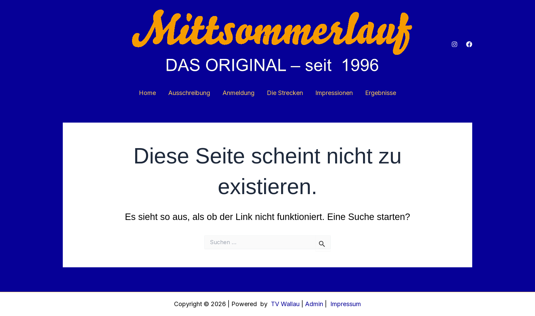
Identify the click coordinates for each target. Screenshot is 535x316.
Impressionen (334, 92)
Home (147, 92)
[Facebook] (469, 44)
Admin (314, 303)
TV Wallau (284, 303)
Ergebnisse (380, 92)
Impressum (345, 303)
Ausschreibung (189, 92)
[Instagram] (454, 44)
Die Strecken (285, 92)
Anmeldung (238, 92)
